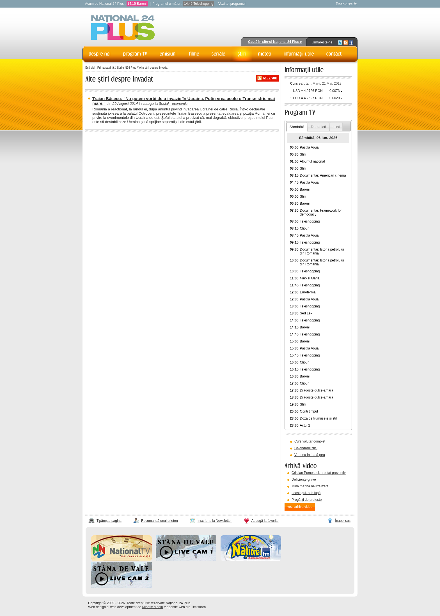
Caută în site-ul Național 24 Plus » (275, 42)
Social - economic (173, 103)
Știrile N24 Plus (126, 67)
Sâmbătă (296, 127)
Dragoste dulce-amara (316, 390)
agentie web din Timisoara (186, 607)
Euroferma (308, 292)
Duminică (318, 127)
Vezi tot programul (232, 4)
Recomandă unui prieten (159, 521)
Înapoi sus (342, 521)
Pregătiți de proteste (307, 500)
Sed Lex (306, 313)
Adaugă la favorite (265, 521)
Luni (336, 127)
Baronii (142, 4)
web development (123, 607)
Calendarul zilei (305, 448)
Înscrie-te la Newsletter (215, 521)
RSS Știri (270, 78)
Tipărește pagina (109, 521)
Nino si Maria (310, 278)
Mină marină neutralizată (310, 486)
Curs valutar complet (309, 441)
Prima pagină (105, 67)
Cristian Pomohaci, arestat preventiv (319, 473)
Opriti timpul (309, 411)
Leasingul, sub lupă (306, 493)
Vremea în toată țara (309, 455)
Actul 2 (305, 425)
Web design (97, 607)
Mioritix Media (152, 607)
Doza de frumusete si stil (318, 418)
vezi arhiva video (299, 507)
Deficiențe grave (304, 479)
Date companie (346, 3)
